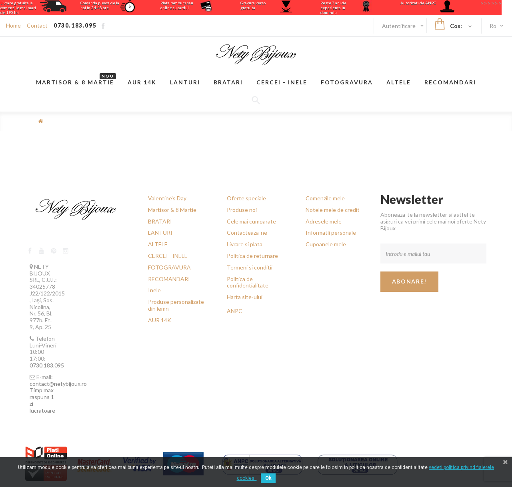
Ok (268, 478)
